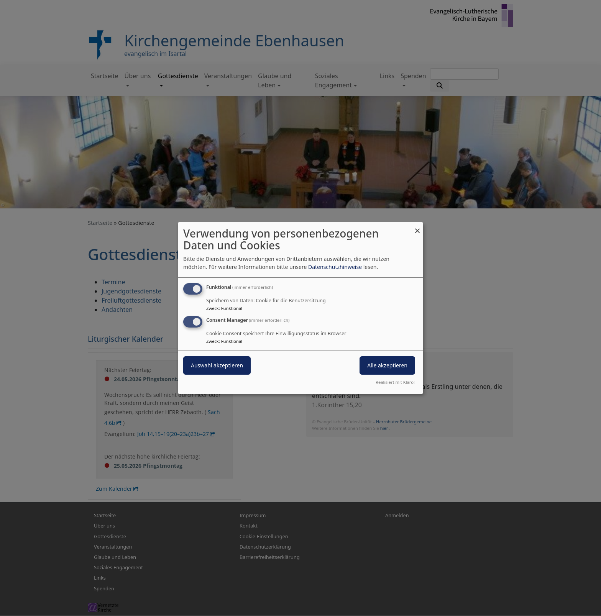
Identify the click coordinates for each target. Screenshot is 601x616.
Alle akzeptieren (387, 365)
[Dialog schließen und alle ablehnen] (417, 227)
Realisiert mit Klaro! (395, 382)
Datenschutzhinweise (335, 266)
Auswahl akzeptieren (217, 365)
